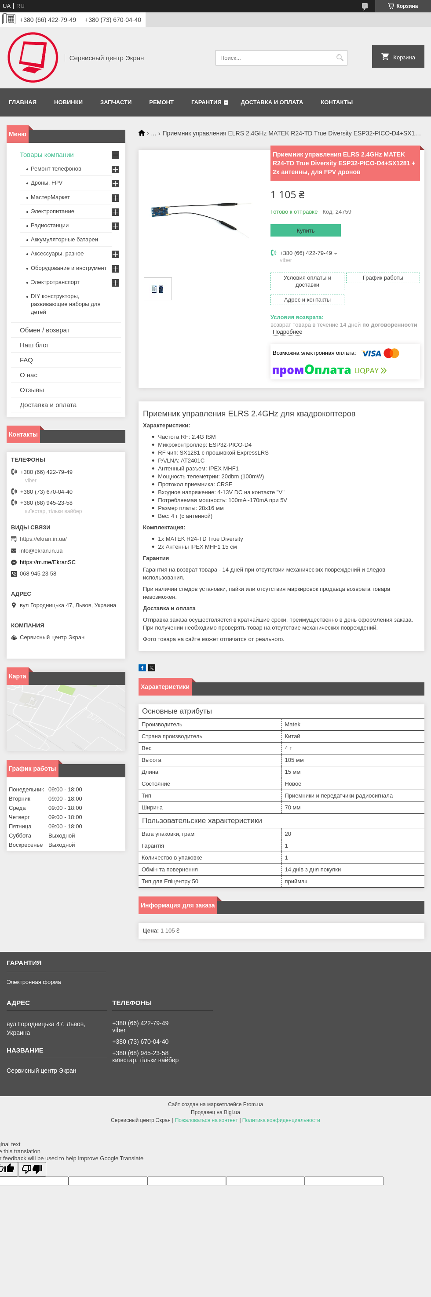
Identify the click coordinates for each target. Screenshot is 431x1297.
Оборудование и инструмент (69, 268)
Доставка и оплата (272, 102)
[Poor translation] (32, 1169)
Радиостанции (50, 225)
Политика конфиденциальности (281, 1120)
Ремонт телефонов (56, 168)
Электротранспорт (55, 282)
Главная (23, 102)
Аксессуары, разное (57, 253)
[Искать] (339, 58)
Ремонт (161, 102)
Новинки (68, 102)
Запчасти (115, 102)
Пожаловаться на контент (206, 1120)
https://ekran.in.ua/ (43, 539)
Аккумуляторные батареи (64, 239)
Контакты (337, 102)
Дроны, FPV (46, 182)
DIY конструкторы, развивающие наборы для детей (65, 304)
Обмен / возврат (44, 330)
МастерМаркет (50, 197)
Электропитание (52, 211)
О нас (28, 375)
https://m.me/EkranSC (48, 562)
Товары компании (47, 154)
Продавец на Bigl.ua (215, 1112)
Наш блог (34, 345)
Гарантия (206, 102)
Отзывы (32, 389)
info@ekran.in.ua (40, 550)
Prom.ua (253, 1104)
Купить (305, 230)
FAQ (26, 360)
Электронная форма (34, 982)
